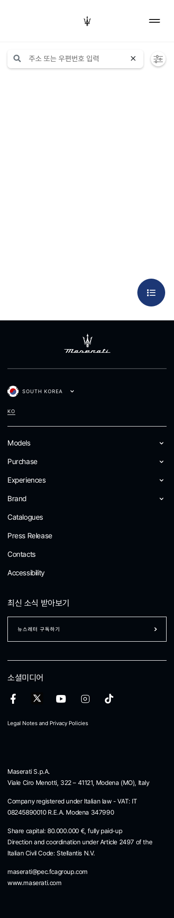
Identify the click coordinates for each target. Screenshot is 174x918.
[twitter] (37, 698)
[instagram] (85, 699)
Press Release (29, 535)
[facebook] (13, 699)
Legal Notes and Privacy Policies (47, 723)
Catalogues (25, 517)
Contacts (21, 554)
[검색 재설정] (134, 59)
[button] (158, 59)
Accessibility (26, 572)
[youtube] (61, 699)
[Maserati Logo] (87, 21)
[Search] (81, 59)
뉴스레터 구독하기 (39, 629)
